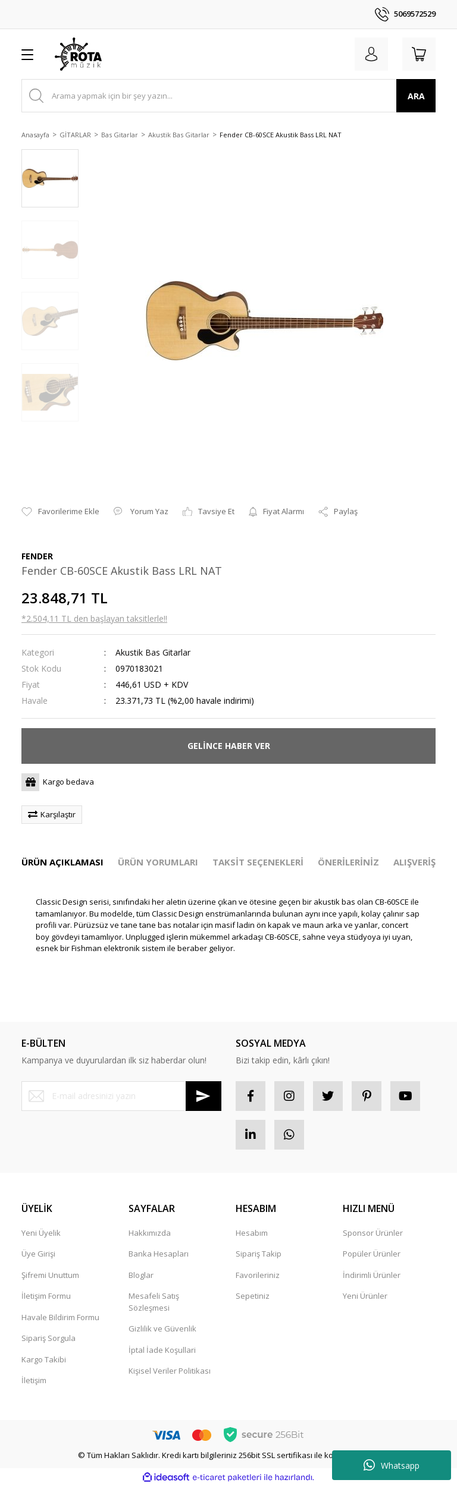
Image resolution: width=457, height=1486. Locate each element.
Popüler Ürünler (371, 1253)
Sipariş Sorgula (48, 1338)
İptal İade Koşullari (162, 1350)
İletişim (33, 1380)
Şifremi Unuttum (50, 1275)
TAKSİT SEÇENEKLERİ (257, 862)
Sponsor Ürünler (373, 1232)
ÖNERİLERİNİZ (348, 862)
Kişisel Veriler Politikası (170, 1370)
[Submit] (203, 1096)
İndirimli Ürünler (371, 1275)
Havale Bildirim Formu (60, 1317)
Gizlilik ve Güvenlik (162, 1328)
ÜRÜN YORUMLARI (158, 862)
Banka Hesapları (159, 1253)
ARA (416, 96)
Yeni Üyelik (41, 1232)
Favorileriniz (258, 1275)
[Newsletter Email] (121, 1096)
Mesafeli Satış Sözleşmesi (154, 1301)
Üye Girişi (38, 1253)
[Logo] (78, 54)
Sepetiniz (253, 1295)
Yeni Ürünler (365, 1295)
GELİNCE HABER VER (228, 745)
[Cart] (419, 54)
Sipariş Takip (258, 1253)
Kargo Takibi (43, 1359)
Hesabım (252, 1232)
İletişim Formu (46, 1295)
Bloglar (141, 1275)
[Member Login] (371, 54)
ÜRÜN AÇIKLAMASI (62, 862)
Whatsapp (392, 1465)
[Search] (228, 95)
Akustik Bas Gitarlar (152, 652)
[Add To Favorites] (60, 512)
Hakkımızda (150, 1232)
